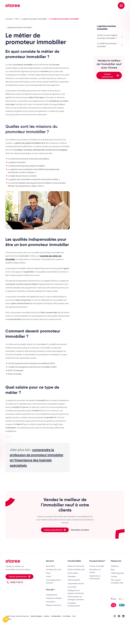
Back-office (50, 566)
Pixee (48, 573)
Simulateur (72, 576)
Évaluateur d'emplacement (74, 604)
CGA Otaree (66, 616)
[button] (5, 619)
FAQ (17, 19)
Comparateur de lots (76, 583)
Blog (112, 569)
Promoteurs (50, 602)
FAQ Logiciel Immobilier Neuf (117, 581)
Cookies (46, 616)
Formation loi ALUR (53, 569)
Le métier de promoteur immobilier (64, 19)
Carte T (49, 576)
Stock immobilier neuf (76, 569)
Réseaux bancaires (53, 605)
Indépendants (51, 595)
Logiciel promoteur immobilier (34, 19)
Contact (114, 576)
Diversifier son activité (95, 570)
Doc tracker (72, 587)
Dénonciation (73, 573)
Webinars (115, 566)
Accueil (8, 19)
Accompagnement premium (53, 581)
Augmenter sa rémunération (95, 577)
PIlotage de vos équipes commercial (76, 591)
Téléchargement (117, 573)
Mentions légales (36, 616)
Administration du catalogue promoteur (76, 598)
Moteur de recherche (76, 566)
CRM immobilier (74, 580)
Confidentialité (56, 616)
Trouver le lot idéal (96, 566)
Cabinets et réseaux (54, 598)
